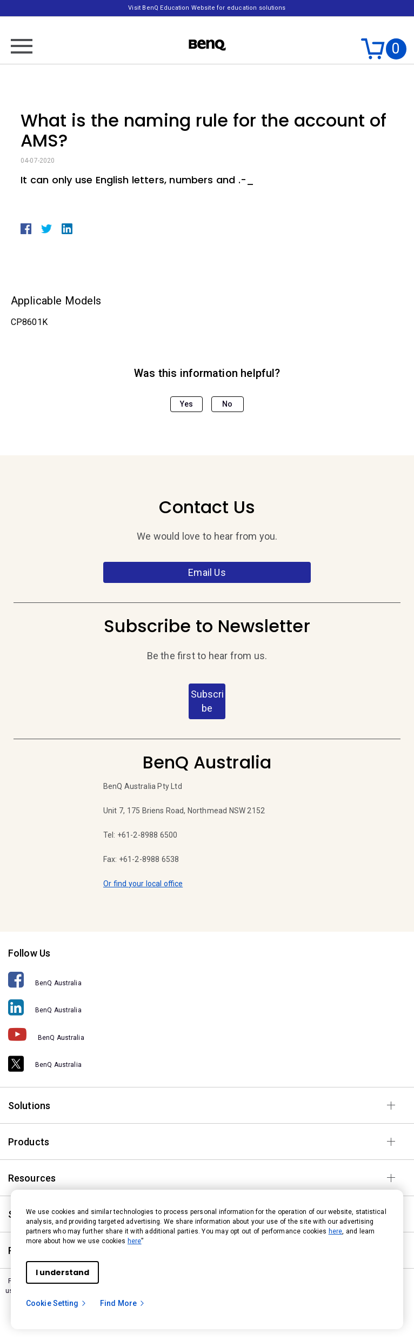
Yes (186, 404)
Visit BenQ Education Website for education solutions (206, 7)
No (227, 404)
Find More (122, 1303)
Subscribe (207, 701)
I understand (62, 1272)
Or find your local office (143, 883)
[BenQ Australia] (207, 980)
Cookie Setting (56, 1303)
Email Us (206, 572)
